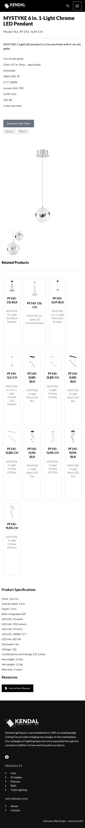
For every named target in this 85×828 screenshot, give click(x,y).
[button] (68, 6)
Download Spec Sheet (19, 123)
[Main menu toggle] (77, 6)
